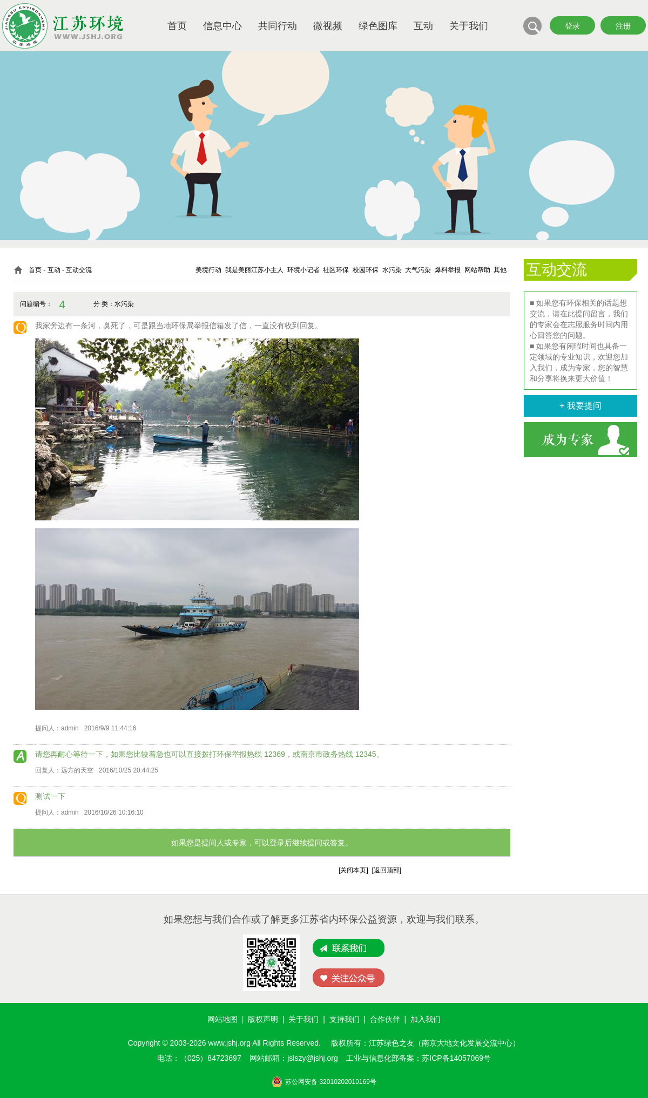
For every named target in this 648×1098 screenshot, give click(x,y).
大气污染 (418, 270)
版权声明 (263, 1019)
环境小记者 (303, 270)
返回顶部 (387, 870)
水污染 (392, 270)
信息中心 (222, 26)
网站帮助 (477, 270)
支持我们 (344, 1019)
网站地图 (222, 1019)
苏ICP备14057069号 (456, 1058)
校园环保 (366, 270)
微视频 (327, 26)
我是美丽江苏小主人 (254, 270)
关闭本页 (353, 870)
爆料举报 (448, 270)
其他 (500, 270)
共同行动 (277, 26)
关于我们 (468, 26)
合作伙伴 (385, 1019)
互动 (423, 26)
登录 (572, 26)
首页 (177, 26)
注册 (623, 26)
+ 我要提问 (580, 405)
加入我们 (425, 1019)
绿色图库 (378, 26)
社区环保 (336, 270)
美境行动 (208, 270)
